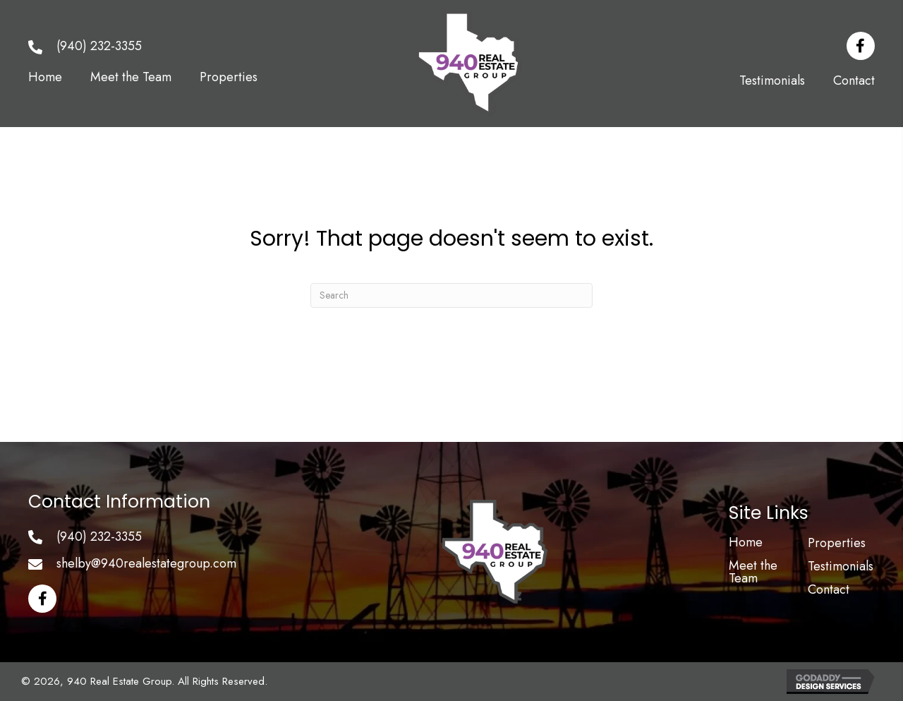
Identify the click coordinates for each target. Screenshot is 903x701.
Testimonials (840, 566)
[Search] (451, 295)
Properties (837, 543)
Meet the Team (753, 571)
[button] (861, 46)
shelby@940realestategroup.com (146, 563)
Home (746, 542)
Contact (828, 589)
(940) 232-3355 (99, 46)
